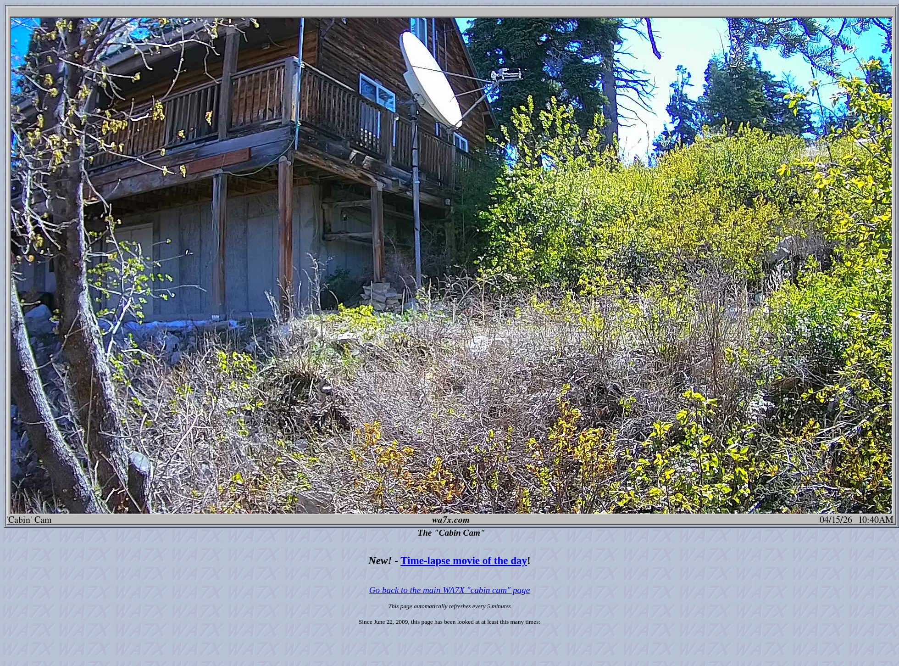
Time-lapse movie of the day (463, 560)
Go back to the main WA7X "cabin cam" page (449, 590)
